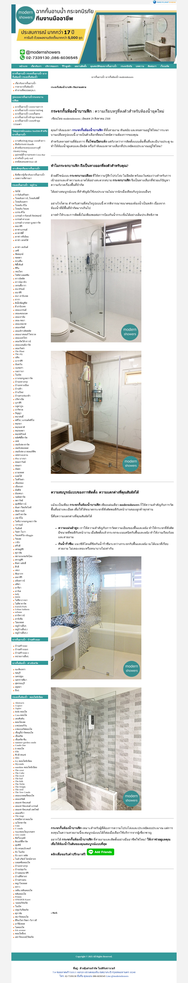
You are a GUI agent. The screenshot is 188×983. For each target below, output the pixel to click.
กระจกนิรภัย (126, 66)
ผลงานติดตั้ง (81, 66)
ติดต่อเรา (152, 66)
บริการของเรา (51, 66)
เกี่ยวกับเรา (36, 66)
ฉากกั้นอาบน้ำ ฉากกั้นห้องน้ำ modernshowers (112, 77)
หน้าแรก (23, 66)
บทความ (140, 66)
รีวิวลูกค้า (66, 66)
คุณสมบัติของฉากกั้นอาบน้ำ (103, 66)
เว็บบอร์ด (164, 66)
